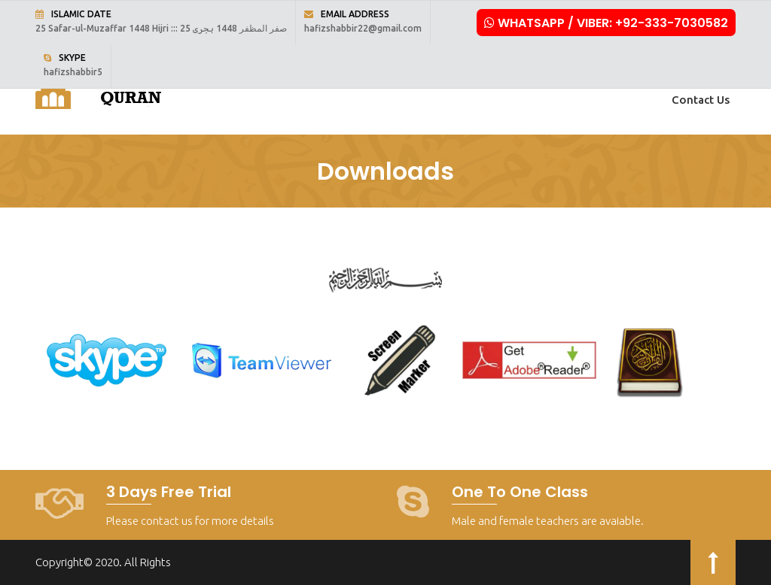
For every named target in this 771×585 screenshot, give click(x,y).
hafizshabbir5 (73, 72)
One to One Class (520, 491)
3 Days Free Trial (168, 491)
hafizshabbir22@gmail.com (363, 28)
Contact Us (701, 99)
